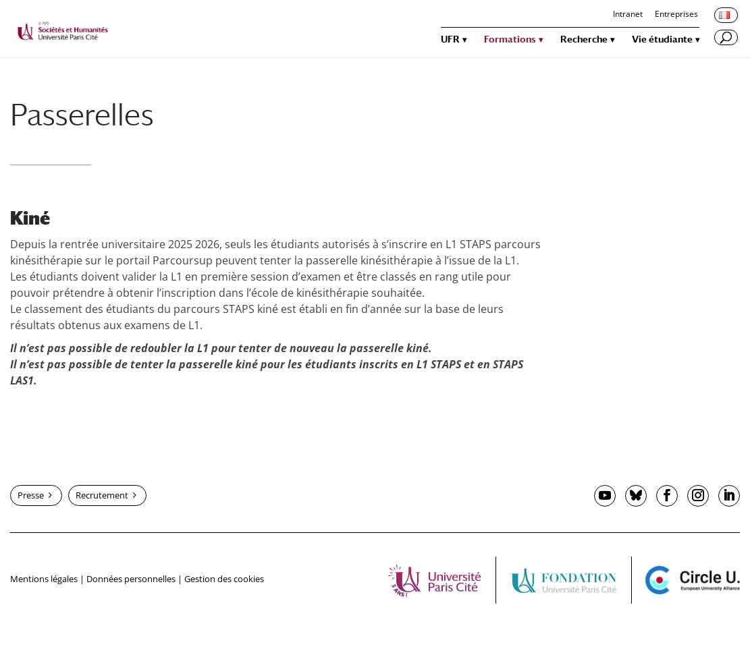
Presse (31, 495)
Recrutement (102, 495)
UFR (450, 39)
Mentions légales (44, 579)
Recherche (584, 39)
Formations (510, 39)
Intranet (628, 15)
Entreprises (676, 15)
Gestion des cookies (224, 579)
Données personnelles (131, 579)
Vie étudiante (662, 39)
